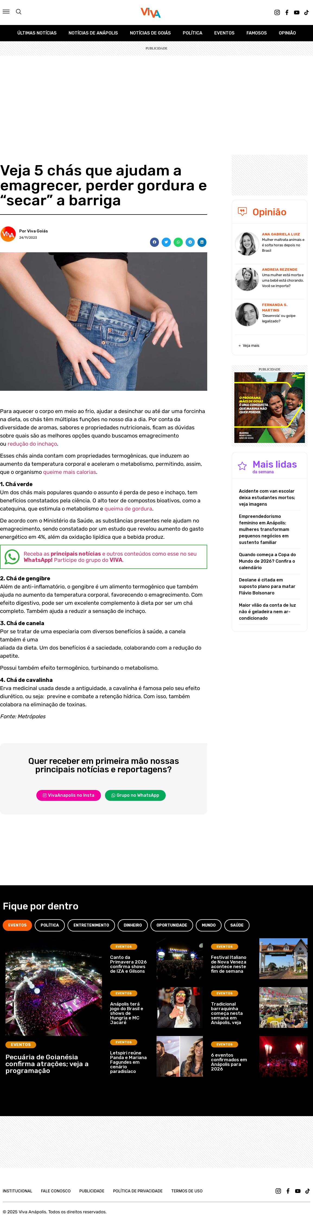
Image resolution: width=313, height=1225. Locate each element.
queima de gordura (128, 508)
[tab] (17, 925)
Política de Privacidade (138, 1191)
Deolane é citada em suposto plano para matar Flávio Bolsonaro (267, 586)
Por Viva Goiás (33, 231)
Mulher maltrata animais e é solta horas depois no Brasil (283, 245)
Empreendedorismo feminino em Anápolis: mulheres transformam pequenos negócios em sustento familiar (264, 529)
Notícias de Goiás (150, 33)
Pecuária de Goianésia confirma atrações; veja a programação (47, 1064)
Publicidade (91, 1191)
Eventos (224, 33)
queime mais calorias (69, 472)
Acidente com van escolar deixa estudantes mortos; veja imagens (267, 498)
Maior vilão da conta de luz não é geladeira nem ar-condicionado (267, 612)
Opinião (287, 33)
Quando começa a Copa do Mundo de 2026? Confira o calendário (267, 561)
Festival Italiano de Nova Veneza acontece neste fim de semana (228, 964)
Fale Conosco (56, 1191)
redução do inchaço (32, 443)
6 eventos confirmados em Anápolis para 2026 (229, 1062)
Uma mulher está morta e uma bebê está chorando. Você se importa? (283, 280)
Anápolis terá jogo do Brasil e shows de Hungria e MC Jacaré (126, 1013)
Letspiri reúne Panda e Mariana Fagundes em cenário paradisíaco (128, 1062)
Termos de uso (187, 1191)
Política (192, 33)
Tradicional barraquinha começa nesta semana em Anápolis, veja (227, 1013)
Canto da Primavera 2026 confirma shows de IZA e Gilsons (128, 964)
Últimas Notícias (37, 33)
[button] (154, 242)
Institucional (17, 1191)
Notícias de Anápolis (93, 33)
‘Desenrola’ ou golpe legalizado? (278, 318)
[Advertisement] (156, 96)
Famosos (257, 33)
